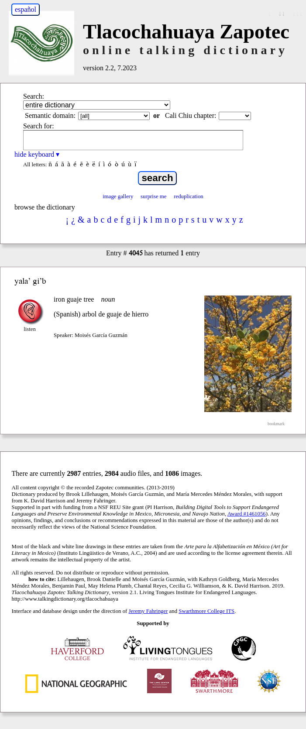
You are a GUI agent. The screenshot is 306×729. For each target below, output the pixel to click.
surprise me (153, 196)
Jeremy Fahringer (148, 611)
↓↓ (281, 13)
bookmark (276, 423)
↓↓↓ (297, 13)
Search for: (38, 126)
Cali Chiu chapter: (190, 115)
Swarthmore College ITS (206, 611)
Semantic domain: (50, 115)
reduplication (188, 196)
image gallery (118, 196)
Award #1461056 (246, 514)
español (25, 9)
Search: (33, 96)
